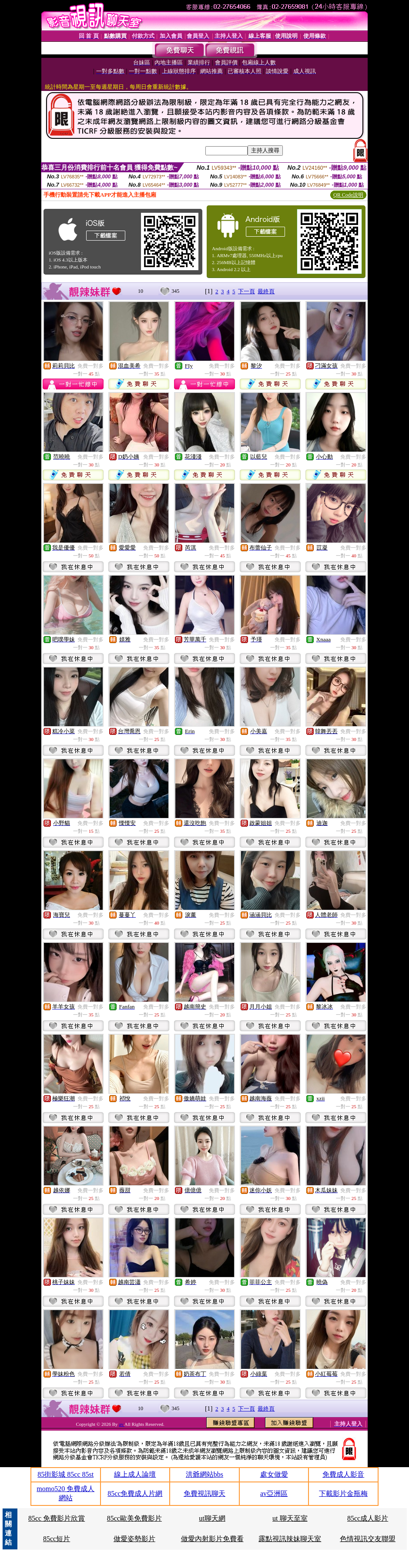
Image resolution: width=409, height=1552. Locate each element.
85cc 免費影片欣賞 (56, 1518)
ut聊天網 (212, 1518)
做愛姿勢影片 (134, 1538)
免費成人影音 (343, 1474)
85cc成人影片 (367, 1518)
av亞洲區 (274, 1493)
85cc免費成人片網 (134, 1493)
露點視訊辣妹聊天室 (289, 1538)
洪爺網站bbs (204, 1474)
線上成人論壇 (135, 1474)
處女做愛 (274, 1474)
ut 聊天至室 (289, 1518)
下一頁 (246, 291)
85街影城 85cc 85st (65, 1474)
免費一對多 (90, 366)
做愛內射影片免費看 (212, 1538)
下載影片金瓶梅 (343, 1493)
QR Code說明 (348, 195)
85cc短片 (56, 1538)
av (121, 1424)
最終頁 (266, 291)
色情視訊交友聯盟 (368, 1538)
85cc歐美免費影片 (134, 1518)
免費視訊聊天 (204, 1493)
